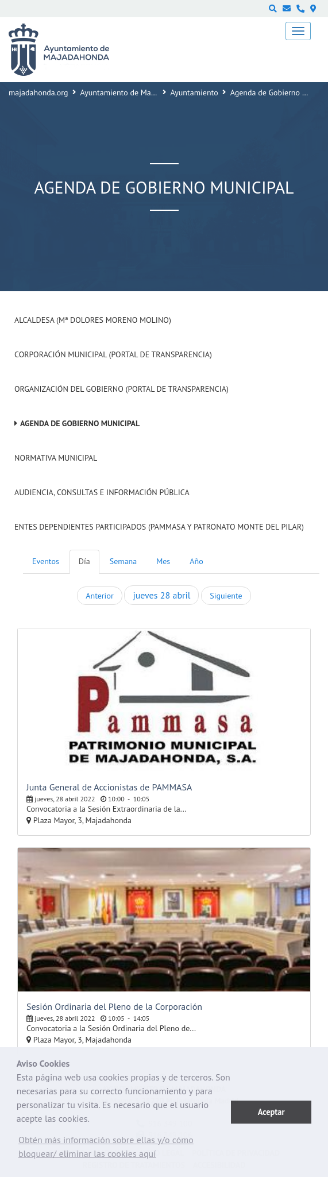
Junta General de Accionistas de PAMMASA (109, 787)
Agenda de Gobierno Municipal (80, 423)
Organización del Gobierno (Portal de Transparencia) (121, 389)
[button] (124, 1149)
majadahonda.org (38, 92)
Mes (163, 561)
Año (196, 561)
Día (84, 561)
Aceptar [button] (271, 1111)
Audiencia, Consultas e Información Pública (102, 492)
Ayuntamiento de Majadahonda (133, 92)
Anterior (99, 596)
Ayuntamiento (194, 92)
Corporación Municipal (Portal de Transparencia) (113, 354)
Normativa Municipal (55, 458)
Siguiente (226, 596)
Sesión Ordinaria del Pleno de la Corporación (114, 1006)
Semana (123, 561)
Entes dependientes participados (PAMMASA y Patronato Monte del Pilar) (159, 527)
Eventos (45, 561)
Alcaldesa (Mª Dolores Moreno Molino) (92, 320)
